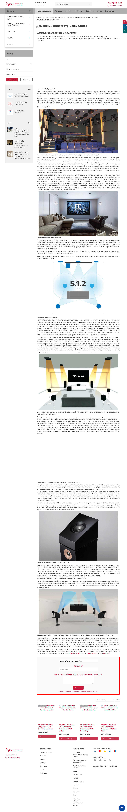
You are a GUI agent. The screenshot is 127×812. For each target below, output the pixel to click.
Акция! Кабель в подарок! (20, 112)
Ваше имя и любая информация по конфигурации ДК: (78, 674)
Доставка (89, 11)
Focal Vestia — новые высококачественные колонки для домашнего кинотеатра (23, 155)
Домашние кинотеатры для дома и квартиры (82, 17)
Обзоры (78, 11)
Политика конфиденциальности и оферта (80, 754)
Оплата (75, 788)
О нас (99, 11)
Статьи (68, 11)
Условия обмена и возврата (79, 767)
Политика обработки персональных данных (78, 802)
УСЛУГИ (10, 38)
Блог (74, 795)
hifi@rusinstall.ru (93, 653)
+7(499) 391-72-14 (115, 3)
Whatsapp (106, 653)
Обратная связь (78, 774)
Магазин (58, 11)
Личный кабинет (78, 781)
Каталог (76, 778)
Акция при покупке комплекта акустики (21, 95)
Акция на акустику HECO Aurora (21, 103)
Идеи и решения (44, 11)
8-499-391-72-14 (75, 653)
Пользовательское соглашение (79, 761)
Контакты (109, 11)
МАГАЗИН (11, 31)
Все (29, 89)
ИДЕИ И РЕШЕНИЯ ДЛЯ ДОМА (16, 18)
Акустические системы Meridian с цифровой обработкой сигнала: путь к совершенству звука (22, 132)
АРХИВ (10, 44)
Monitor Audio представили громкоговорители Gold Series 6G (21, 144)
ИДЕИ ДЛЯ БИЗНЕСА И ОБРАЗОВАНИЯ (16, 25)
